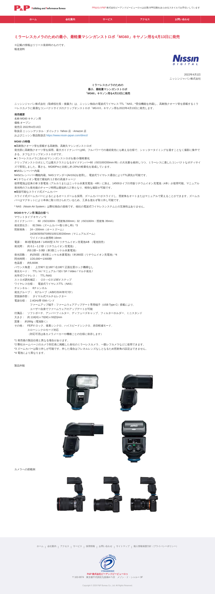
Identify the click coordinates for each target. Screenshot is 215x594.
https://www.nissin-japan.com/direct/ (67, 135)
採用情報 (90, 546)
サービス (107, 19)
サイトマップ (123, 546)
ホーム (33, 19)
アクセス (145, 19)
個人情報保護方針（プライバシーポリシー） (156, 546)
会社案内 (70, 19)
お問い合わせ (182, 19)
